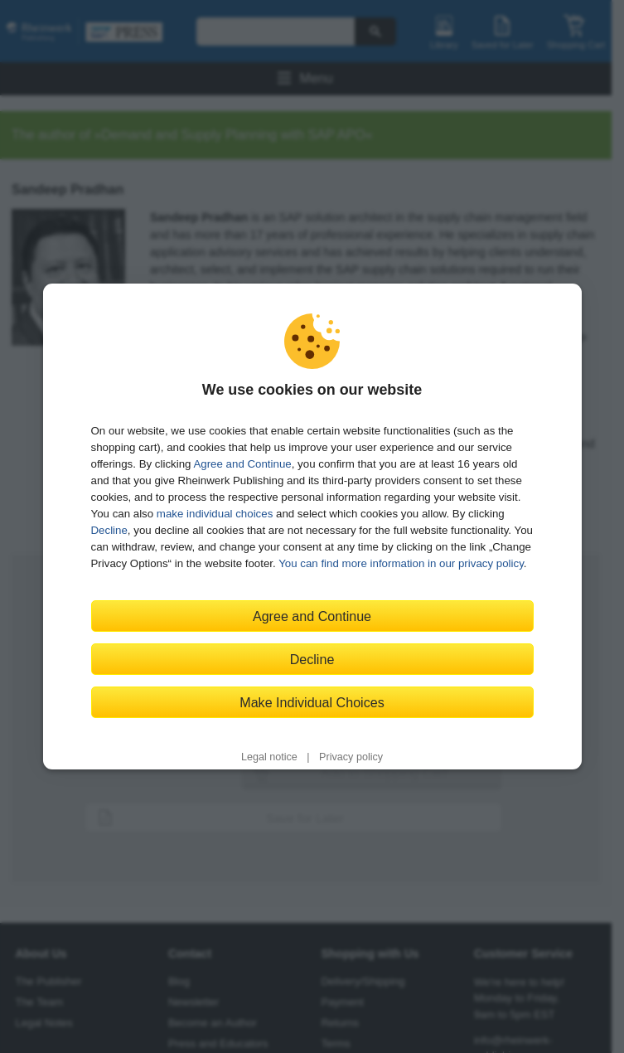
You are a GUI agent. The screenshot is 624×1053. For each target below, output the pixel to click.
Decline (109, 530)
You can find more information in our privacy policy (401, 563)
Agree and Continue (242, 464)
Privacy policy (351, 757)
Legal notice (269, 757)
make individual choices (215, 513)
